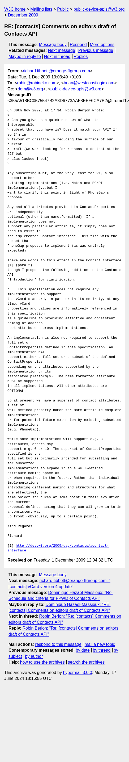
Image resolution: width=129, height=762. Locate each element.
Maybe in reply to (24, 56)
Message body (53, 44)
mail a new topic (100, 644)
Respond (78, 44)
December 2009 (23, 15)
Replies (81, 56)
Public (63, 9)
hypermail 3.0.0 (77, 672)
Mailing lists (41, 9)
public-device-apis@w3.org (99, 9)
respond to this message (58, 644)
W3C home (14, 9)
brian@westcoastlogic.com (89, 83)
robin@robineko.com (37, 83)
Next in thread (57, 56)
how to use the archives (42, 662)
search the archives (86, 662)
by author (34, 656)
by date (82, 650)
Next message (61, 50)
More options (102, 44)
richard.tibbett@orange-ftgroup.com (56, 71)
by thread (102, 650)
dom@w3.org (30, 89)
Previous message (95, 50)
